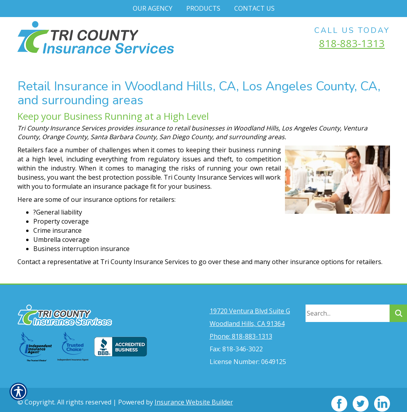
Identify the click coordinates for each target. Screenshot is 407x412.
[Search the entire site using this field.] (348, 305)
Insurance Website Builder (194, 394)
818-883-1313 (352, 43)
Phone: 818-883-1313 (241, 328)
